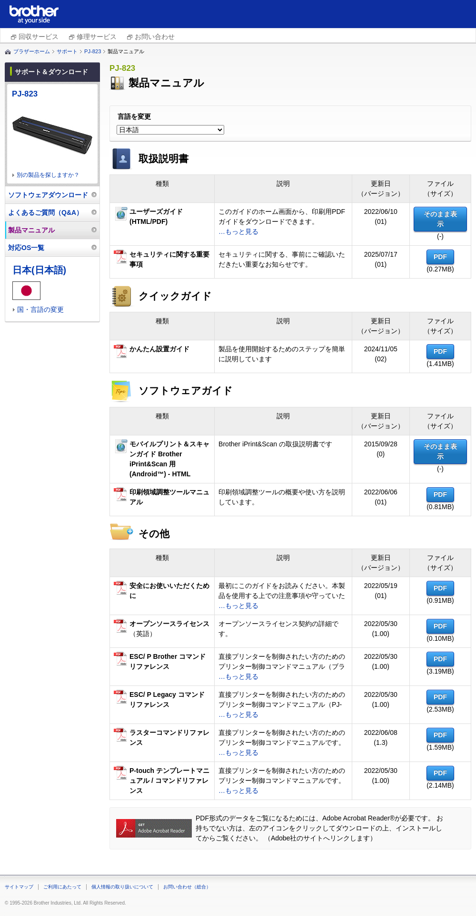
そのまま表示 (440, 219)
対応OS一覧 (26, 247)
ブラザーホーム (31, 51)
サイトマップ (19, 886)
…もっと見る (238, 231)
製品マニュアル (31, 230)
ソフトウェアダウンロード (48, 195)
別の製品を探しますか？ (48, 175)
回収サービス (39, 36)
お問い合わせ (155, 36)
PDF (440, 256)
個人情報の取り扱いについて (122, 886)
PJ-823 (92, 51)
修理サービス (97, 36)
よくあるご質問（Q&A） (45, 212)
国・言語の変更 (40, 309)
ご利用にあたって (62, 886)
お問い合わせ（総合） (187, 886)
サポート (67, 51)
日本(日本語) (39, 270)
